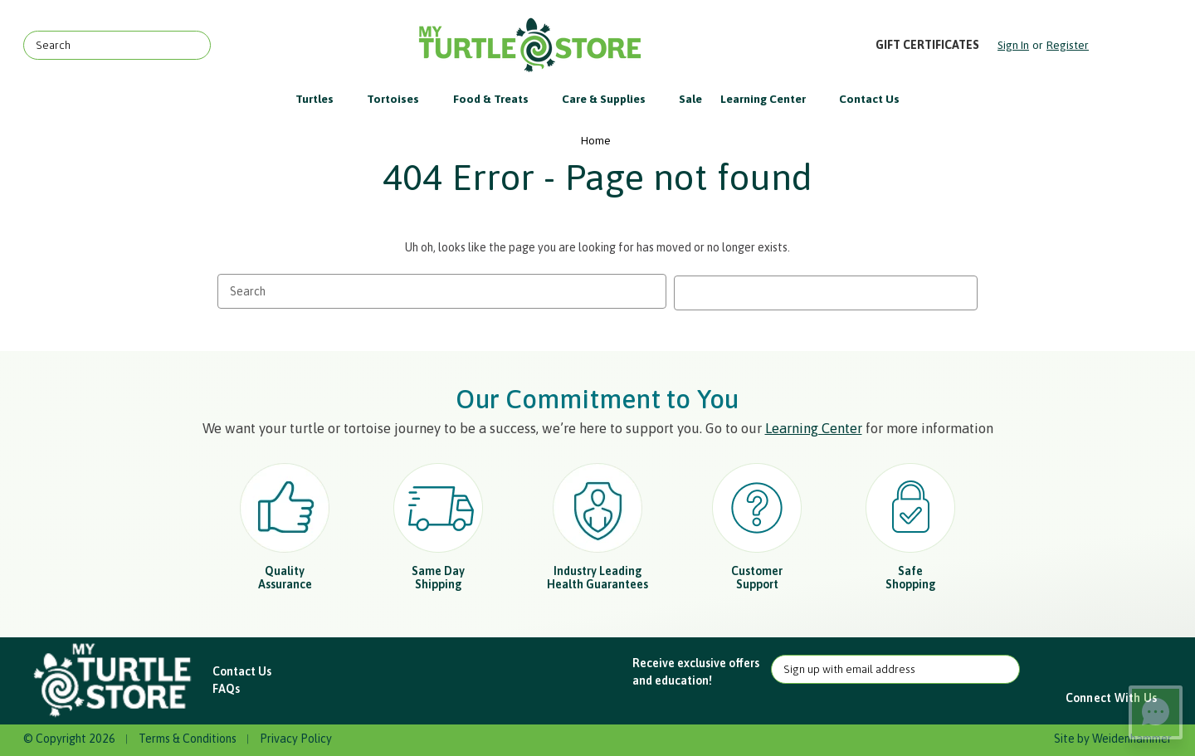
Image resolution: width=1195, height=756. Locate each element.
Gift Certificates (927, 44)
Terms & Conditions (188, 737)
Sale (690, 98)
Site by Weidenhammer (1113, 737)
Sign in (1013, 44)
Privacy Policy (296, 737)
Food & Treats (498, 98)
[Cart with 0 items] (1131, 45)
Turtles (322, 98)
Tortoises (401, 98)
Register (1067, 44)
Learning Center (771, 98)
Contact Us (869, 98)
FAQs (226, 687)
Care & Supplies (611, 98)
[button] (114, 679)
